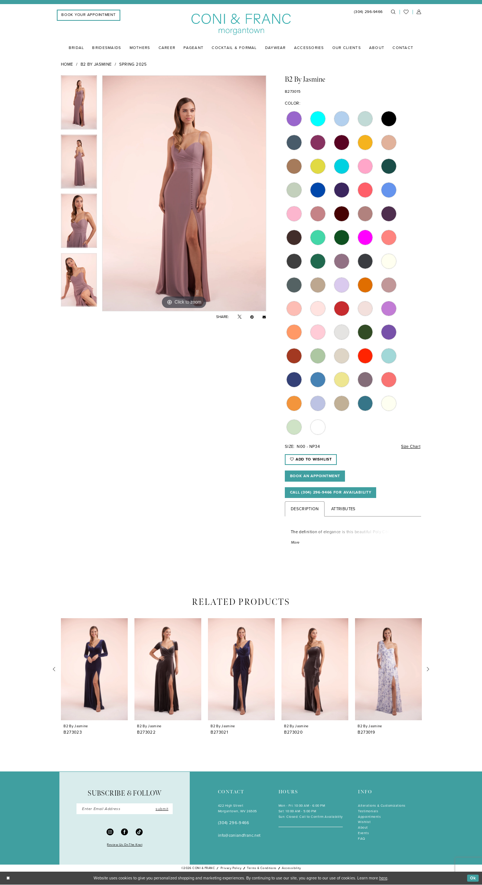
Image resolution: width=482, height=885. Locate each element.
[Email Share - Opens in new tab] (264, 317)
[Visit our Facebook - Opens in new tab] (124, 832)
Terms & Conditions (261, 868)
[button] (419, 12)
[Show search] (393, 12)
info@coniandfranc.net (239, 836)
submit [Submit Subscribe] (162, 809)
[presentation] (94, 670)
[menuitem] (88, 15)
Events (363, 833)
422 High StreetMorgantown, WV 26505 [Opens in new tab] (237, 808)
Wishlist (364, 822)
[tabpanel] (79, 105)
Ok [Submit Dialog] (473, 878)
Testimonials (368, 811)
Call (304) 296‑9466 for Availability (331, 492)
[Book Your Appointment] (88, 15)
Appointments (369, 817)
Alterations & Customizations (381, 806)
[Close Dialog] (8, 879)
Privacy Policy (231, 868)
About (363, 828)
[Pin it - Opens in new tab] (252, 317)
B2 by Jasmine (96, 64)
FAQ (361, 839)
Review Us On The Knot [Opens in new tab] (124, 845)
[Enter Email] (124, 809)
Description (305, 509)
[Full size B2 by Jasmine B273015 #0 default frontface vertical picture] (184, 193)
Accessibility (291, 868)
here (383, 878)
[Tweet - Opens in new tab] (239, 317)
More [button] (295, 542)
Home (67, 64)
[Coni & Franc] (241, 24)
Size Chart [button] (410, 446)
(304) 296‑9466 (234, 823)
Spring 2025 (133, 64)
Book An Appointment (315, 476)
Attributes (343, 509)
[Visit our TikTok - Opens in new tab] (139, 832)
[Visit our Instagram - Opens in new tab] (110, 832)
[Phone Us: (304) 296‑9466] (368, 12)
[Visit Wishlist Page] (406, 12)
